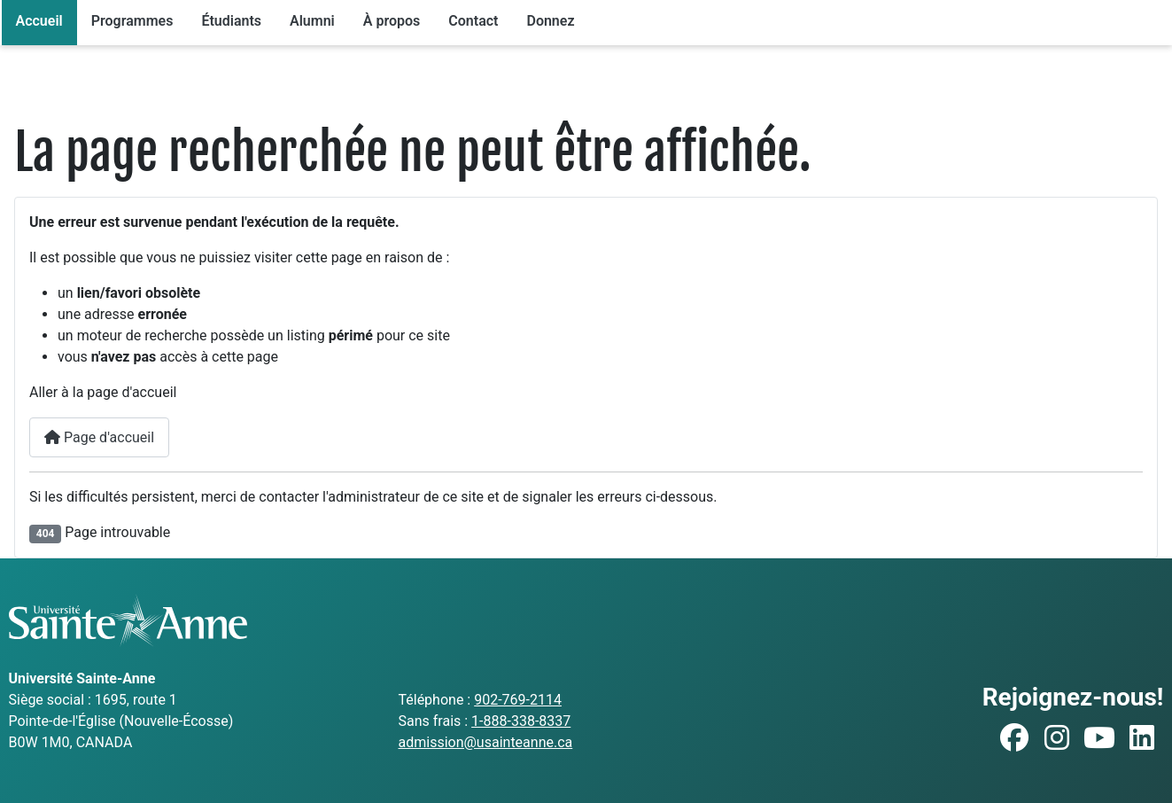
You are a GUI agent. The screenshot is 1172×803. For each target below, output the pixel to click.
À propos (392, 20)
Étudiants (231, 20)
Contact (473, 20)
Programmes (132, 20)
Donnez (550, 20)
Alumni (312, 20)
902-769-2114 (518, 699)
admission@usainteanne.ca (485, 742)
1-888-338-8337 (520, 721)
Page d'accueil (99, 437)
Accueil (39, 20)
